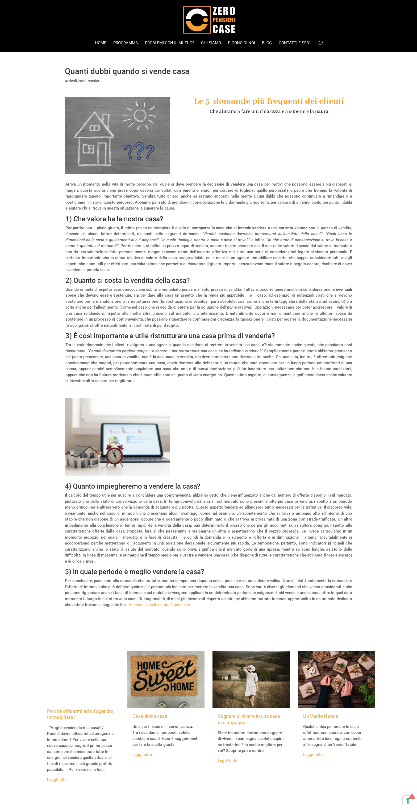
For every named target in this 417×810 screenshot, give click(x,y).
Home (100, 43)
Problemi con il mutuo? (169, 43)
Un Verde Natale (320, 716)
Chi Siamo (211, 43)
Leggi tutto (57, 779)
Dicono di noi (241, 43)
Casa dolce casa (149, 716)
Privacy (167, 799)
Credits (138, 799)
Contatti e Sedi (294, 43)
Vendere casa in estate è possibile (159, 604)
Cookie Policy (190, 799)
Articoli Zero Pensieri (83, 81)
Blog (267, 43)
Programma (125, 43)
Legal (153, 799)
